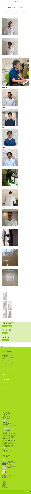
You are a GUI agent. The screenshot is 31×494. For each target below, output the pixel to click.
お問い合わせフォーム (5, 358)
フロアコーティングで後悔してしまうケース (8, 446)
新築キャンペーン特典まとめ (6, 418)
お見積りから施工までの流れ (6, 422)
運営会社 (3, 481)
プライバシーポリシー (5, 487)
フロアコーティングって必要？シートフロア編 (9, 435)
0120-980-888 (9, 356)
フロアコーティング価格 (5, 412)
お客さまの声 (4, 417)
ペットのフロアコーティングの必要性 (7, 437)
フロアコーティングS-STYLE (7, 491)
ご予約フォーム (4, 451)
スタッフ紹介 (4, 484)
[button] (1, 1)
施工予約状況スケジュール (6, 414)
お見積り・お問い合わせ (5, 449)
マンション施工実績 (5, 456)
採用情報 (3, 485)
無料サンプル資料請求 (5, 450)
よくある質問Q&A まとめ (6, 413)
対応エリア (4, 415)
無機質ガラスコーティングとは (6, 438)
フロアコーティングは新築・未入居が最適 (8, 445)
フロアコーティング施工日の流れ (7, 423)
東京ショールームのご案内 (6, 416)
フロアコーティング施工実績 (6, 455)
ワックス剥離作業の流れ (5, 424)
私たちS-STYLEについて (5, 482)
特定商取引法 (4, 486)
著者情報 (3, 483)
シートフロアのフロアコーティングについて (8, 436)
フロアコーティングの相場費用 (6, 442)
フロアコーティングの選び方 (6, 432)
